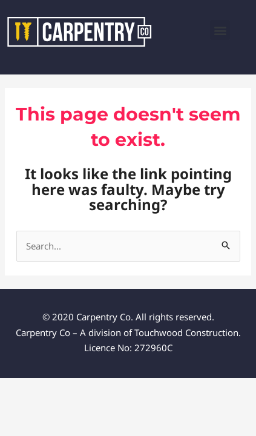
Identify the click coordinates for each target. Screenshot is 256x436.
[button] (220, 30)
